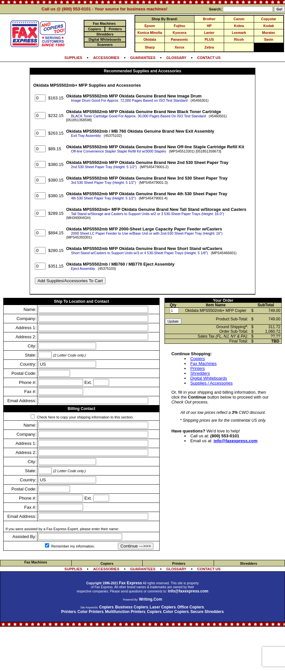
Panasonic (179, 39)
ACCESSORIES (106, 58)
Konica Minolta (149, 33)
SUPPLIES (73, 58)
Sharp (150, 47)
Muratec (268, 33)
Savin (268, 39)
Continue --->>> (136, 546)
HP (209, 26)
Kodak (269, 26)
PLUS (209, 39)
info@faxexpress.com (236, 440)
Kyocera (179, 33)
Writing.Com (150, 599)
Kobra (239, 26)
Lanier (209, 33)
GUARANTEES (142, 58)
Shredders (200, 373)
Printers (197, 368)
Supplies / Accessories (211, 383)
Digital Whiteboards (208, 378)
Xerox (179, 47)
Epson (150, 26)
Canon (239, 19)
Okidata (149, 39)
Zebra (209, 47)
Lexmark (239, 33)
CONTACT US (209, 58)
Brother (209, 19)
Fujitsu (179, 26)
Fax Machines (203, 363)
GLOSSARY (176, 58)
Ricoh (239, 39)
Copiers (197, 358)
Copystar (268, 19)
